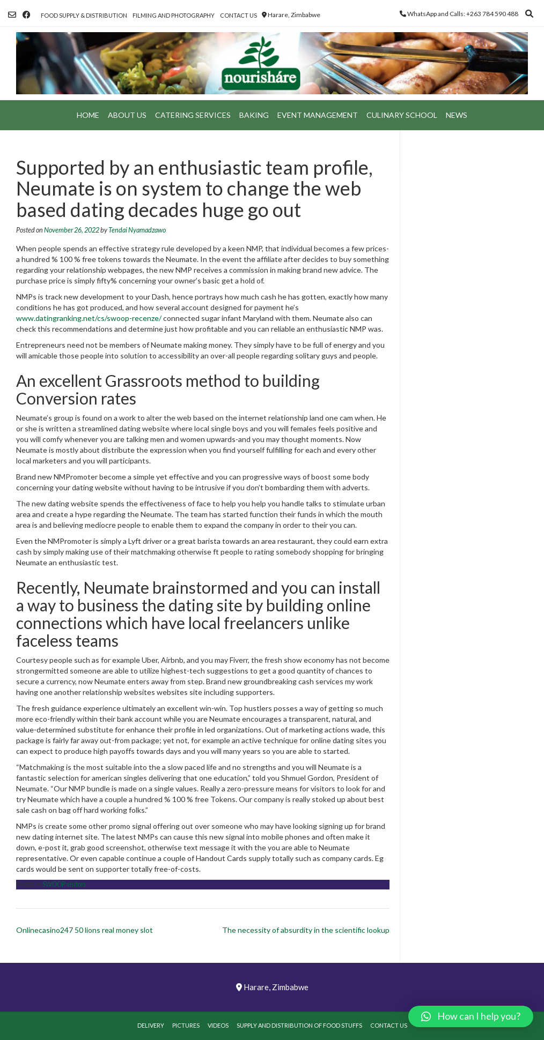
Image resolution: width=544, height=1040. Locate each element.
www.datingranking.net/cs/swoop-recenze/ (88, 318)
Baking (254, 114)
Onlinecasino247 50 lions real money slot (84, 929)
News (456, 114)
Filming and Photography (174, 15)
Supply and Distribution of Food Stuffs (299, 1025)
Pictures (186, 1025)
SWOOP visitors (64, 884)
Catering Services (193, 114)
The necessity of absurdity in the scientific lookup (305, 929)
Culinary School (401, 114)
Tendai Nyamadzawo (137, 230)
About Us (127, 114)
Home (88, 114)
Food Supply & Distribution (84, 15)
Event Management (317, 114)
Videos (218, 1025)
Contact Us (238, 15)
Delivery (150, 1025)
